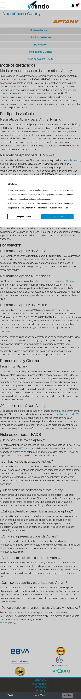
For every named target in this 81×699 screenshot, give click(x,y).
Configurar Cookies (23, 217)
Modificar (67, 695)
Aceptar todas (57, 216)
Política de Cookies (63, 208)
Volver (10, 695)
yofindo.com (24, 190)
